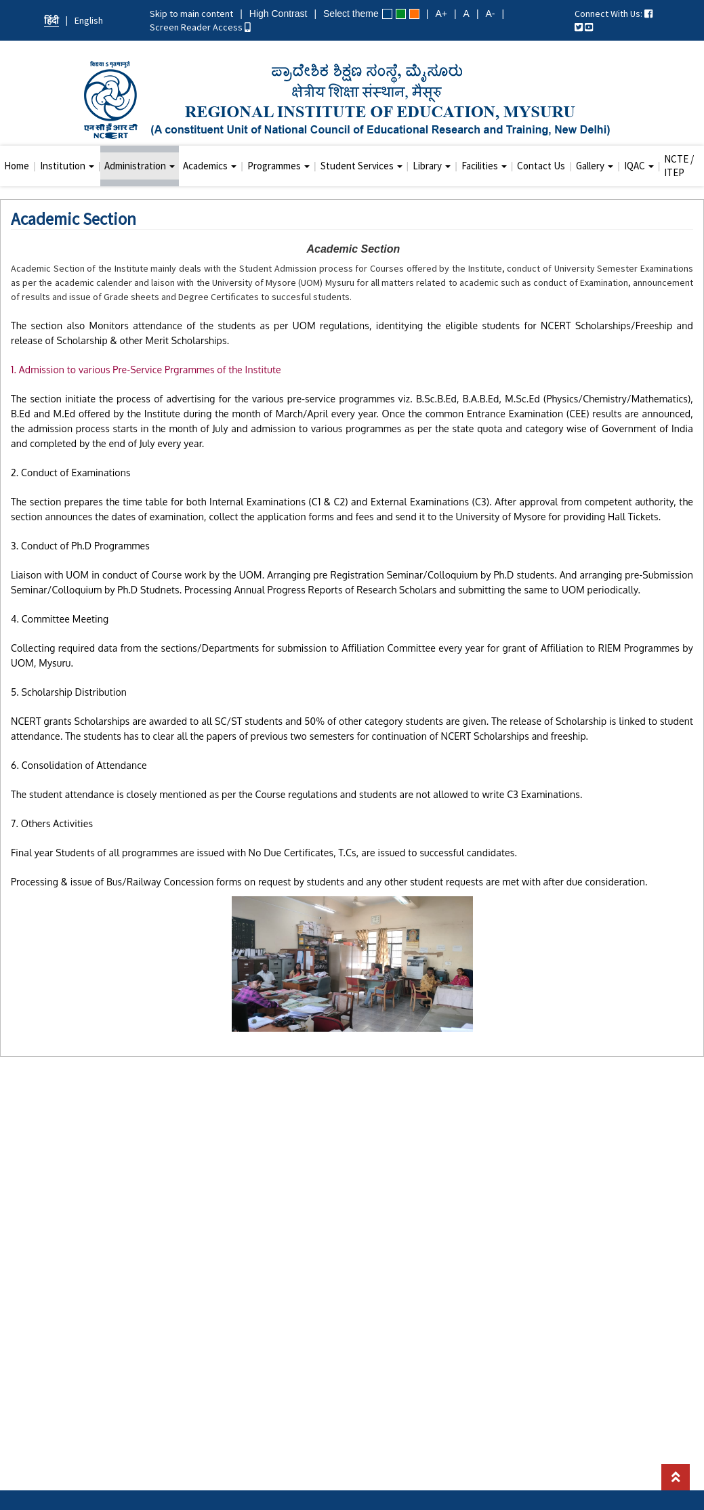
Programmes (278, 165)
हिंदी (51, 20)
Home (16, 165)
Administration (139, 165)
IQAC (639, 165)
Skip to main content (191, 13)
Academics (209, 165)
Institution (67, 165)
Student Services (361, 165)
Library (432, 165)
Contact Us (541, 165)
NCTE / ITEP (679, 165)
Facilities (484, 165)
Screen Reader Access (200, 27)
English (89, 20)
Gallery (594, 165)
